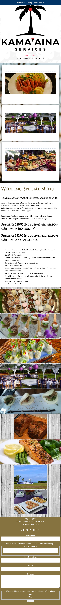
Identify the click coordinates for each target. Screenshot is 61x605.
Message (30, 574)
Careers (38, 524)
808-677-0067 (30, 55)
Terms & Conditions (27, 524)
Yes (31, 597)
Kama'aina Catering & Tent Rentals (30, 3)
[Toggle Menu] (2, 2)
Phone (30, 565)
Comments (30, 535)
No (31, 594)
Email (30, 557)
